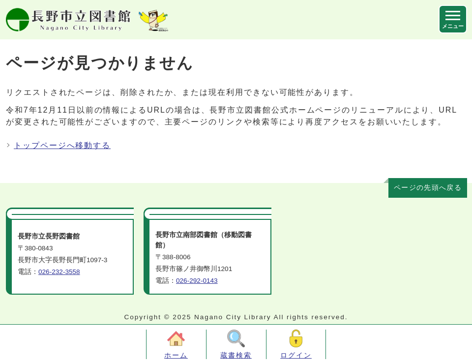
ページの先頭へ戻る (428, 187)
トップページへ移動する (62, 145)
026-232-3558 (59, 271)
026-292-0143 (197, 280)
